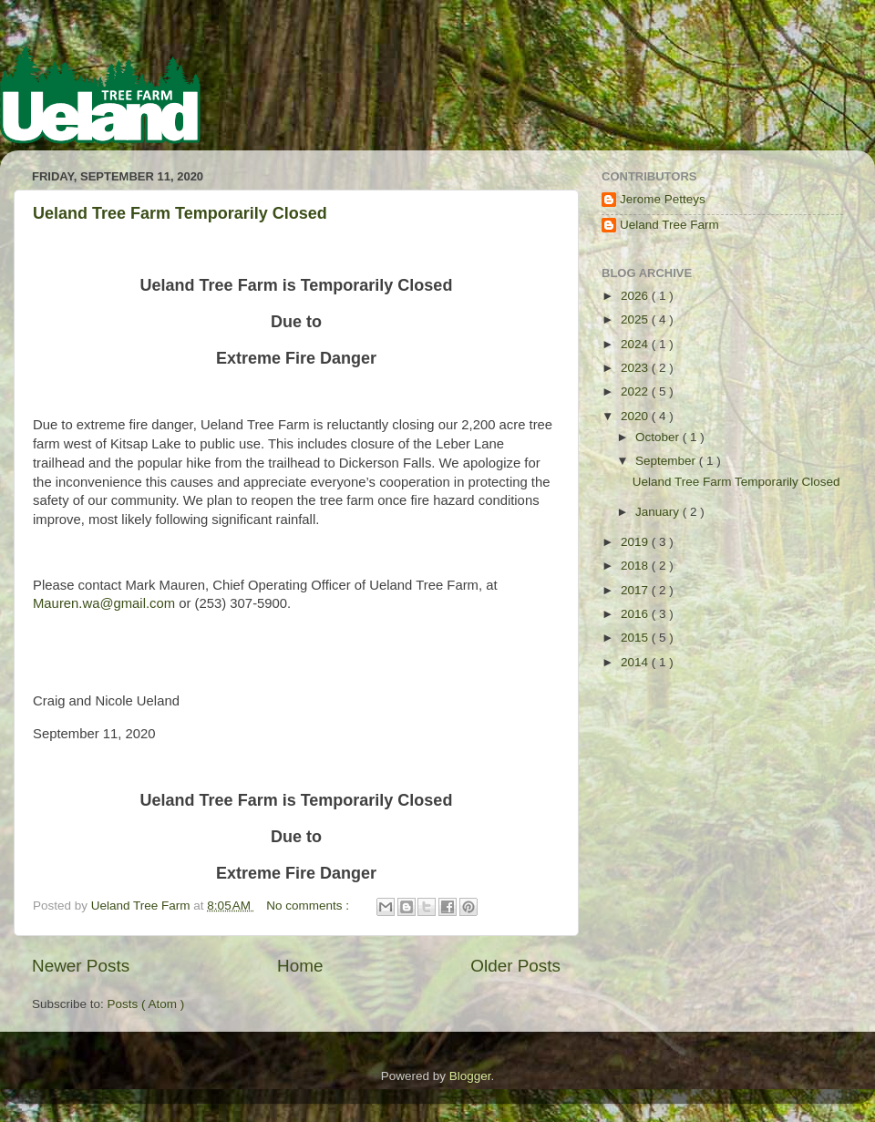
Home (300, 965)
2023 (636, 368)
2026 (636, 296)
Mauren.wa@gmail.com (104, 603)
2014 (636, 662)
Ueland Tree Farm (669, 225)
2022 (636, 391)
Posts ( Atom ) (146, 1004)
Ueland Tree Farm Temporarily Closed (180, 213)
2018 (636, 565)
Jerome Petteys (662, 199)
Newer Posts (80, 965)
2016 (636, 614)
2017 (636, 590)
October (659, 437)
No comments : (309, 905)
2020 (636, 416)
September (667, 461)
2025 (636, 319)
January (659, 512)
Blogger (470, 1076)
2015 (636, 637)
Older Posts (515, 965)
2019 (636, 542)
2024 (636, 344)
